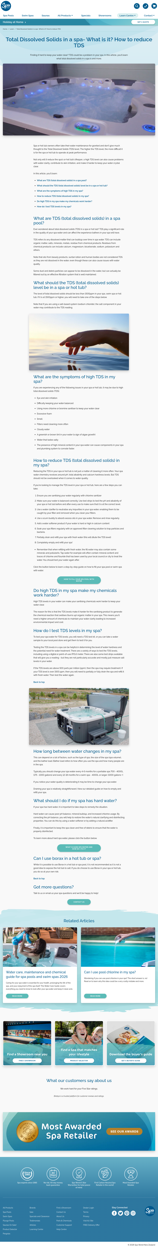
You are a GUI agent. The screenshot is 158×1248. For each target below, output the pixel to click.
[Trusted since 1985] (27, 1177)
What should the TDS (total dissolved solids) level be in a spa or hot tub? (72, 185)
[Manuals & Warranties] (79, 1180)
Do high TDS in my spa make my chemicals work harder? (64, 201)
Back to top (39, 682)
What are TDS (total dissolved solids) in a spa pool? (62, 180)
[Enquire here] (130, 1179)
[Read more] (53, 1179)
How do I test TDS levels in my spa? (54, 206)
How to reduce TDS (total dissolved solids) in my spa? (63, 196)
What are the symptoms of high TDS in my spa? (60, 191)
